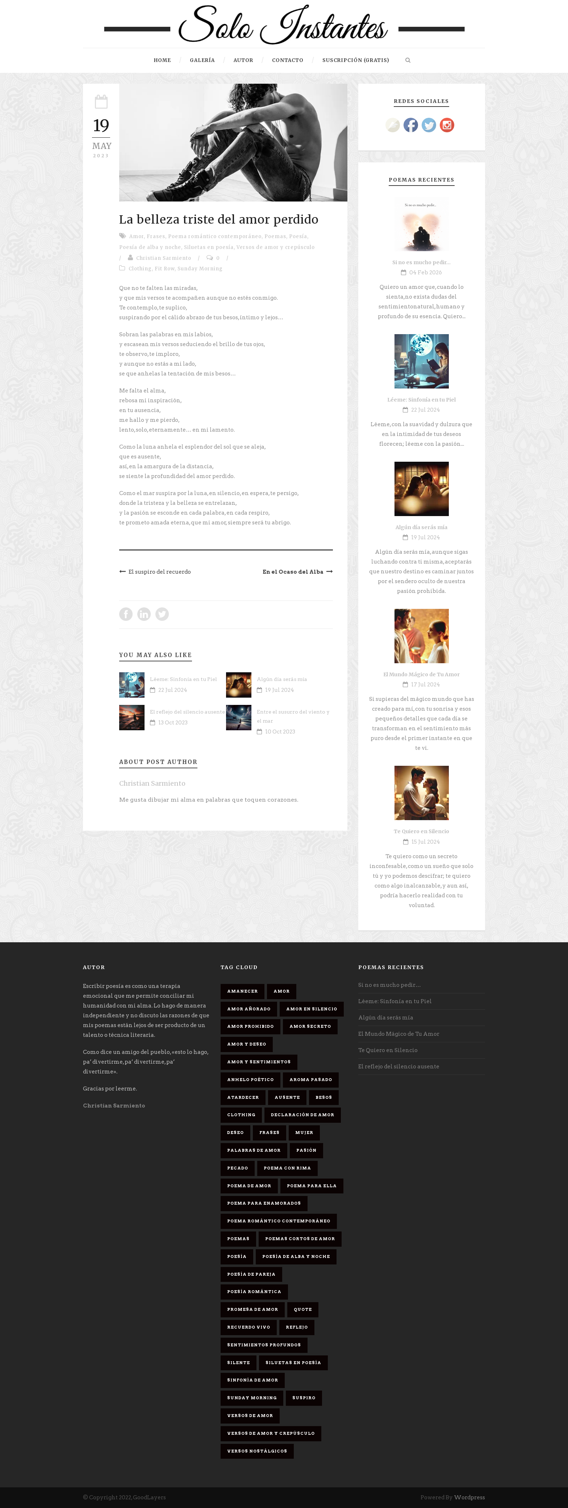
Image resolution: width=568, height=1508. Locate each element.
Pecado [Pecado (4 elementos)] (237, 1168)
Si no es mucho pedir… (421, 262)
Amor (136, 236)
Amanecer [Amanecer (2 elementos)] (242, 991)
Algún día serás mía (282, 679)
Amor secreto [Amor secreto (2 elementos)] (310, 1026)
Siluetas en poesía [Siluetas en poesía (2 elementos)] (293, 1362)
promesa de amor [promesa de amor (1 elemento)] (252, 1309)
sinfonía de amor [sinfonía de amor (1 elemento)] (252, 1380)
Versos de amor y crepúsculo (276, 247)
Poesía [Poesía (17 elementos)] (237, 1256)
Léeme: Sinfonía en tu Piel (183, 679)
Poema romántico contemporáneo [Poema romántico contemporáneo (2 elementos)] (278, 1221)
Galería (202, 60)
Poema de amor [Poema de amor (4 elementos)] (249, 1185)
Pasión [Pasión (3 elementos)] (306, 1150)
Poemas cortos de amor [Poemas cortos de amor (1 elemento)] (300, 1238)
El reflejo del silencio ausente (187, 712)
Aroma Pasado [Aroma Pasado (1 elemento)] (310, 1079)
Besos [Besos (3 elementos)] (324, 1097)
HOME (162, 60)
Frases (156, 236)
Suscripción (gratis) (355, 60)
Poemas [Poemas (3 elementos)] (238, 1238)
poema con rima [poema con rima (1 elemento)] (287, 1168)
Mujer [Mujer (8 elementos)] (304, 1132)
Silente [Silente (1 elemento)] (238, 1362)
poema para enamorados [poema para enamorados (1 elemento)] (264, 1203)
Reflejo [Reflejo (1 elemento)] (297, 1327)
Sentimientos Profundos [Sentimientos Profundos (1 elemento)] (264, 1344)
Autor (243, 60)
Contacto (288, 60)
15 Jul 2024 (426, 842)
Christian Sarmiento (163, 258)
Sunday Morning (200, 269)
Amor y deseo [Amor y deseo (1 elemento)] (246, 1044)
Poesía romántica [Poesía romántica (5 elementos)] (254, 1291)
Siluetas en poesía (209, 247)
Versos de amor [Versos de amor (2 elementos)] (250, 1415)
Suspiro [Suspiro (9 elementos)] (304, 1397)
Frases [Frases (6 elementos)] (269, 1132)
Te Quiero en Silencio (421, 831)
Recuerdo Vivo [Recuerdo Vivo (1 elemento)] (248, 1327)
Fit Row (165, 269)
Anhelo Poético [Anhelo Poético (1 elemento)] (250, 1079)
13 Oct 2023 (173, 722)
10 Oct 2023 (280, 731)
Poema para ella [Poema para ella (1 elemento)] (312, 1185)
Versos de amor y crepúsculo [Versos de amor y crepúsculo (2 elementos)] (271, 1433)
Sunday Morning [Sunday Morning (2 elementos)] (252, 1397)
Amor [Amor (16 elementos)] (281, 991)
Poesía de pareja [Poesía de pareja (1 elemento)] (251, 1274)
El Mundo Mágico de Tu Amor (421, 674)
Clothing (140, 269)
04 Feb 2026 (425, 272)
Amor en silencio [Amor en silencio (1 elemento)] (311, 1008)
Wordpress (469, 1497)
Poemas (275, 236)
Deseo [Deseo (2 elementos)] (235, 1132)
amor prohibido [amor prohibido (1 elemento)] (250, 1026)
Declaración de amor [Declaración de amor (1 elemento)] (302, 1114)
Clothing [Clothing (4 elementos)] (241, 1114)
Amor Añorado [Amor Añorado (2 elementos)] (249, 1008)
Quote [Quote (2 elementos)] (303, 1309)
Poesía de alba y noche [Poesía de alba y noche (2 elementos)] (296, 1256)
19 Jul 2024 (279, 690)
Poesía (298, 236)
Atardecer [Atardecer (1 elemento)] (243, 1097)
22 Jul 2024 (172, 690)
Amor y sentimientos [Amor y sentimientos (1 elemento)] (259, 1061)
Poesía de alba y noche (150, 247)
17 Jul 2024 (425, 684)
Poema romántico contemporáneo (215, 236)
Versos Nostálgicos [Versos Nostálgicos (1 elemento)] (257, 1451)
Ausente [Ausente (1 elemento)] (287, 1097)
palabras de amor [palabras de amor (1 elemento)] (254, 1150)
